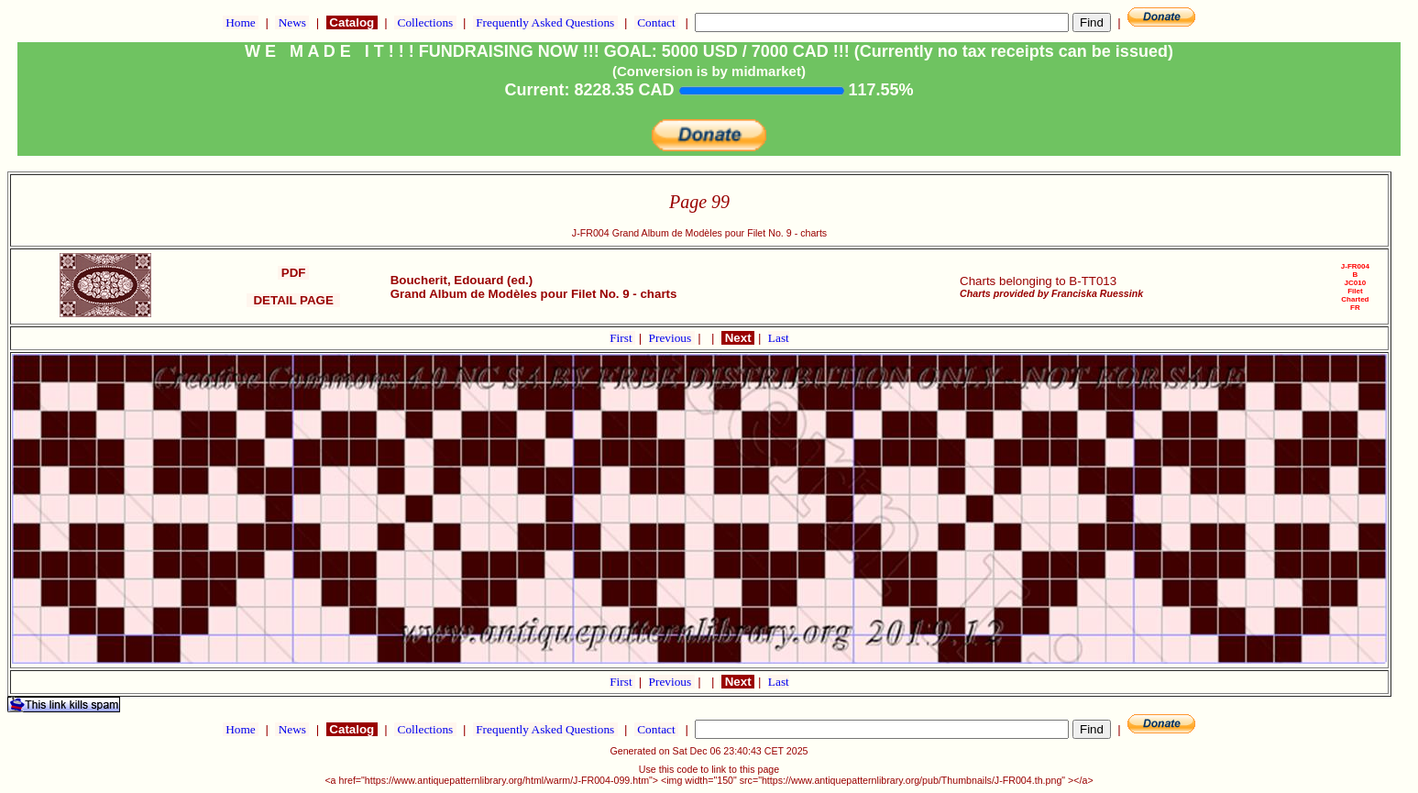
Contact (656, 22)
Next (737, 338)
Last (778, 338)
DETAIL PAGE (293, 300)
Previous (672, 338)
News (292, 22)
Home (240, 22)
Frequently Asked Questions (545, 22)
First (622, 338)
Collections (425, 22)
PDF (293, 273)
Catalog (352, 22)
